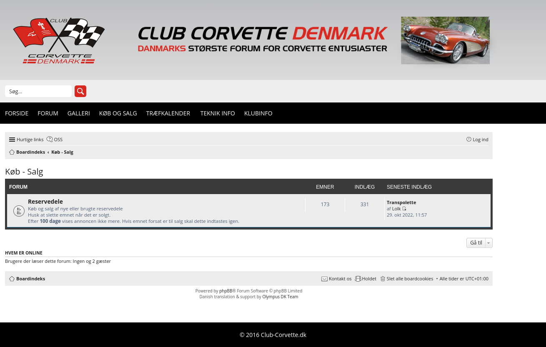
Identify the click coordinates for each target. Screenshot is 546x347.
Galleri (79, 113)
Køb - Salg (24, 171)
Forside (16, 113)
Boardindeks (30, 278)
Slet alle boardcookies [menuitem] (410, 278)
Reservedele (45, 201)
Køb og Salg (118, 113)
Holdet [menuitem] (369, 278)
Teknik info (217, 113)
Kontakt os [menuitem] (340, 278)
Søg (80, 91)
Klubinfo (258, 113)
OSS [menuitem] (58, 139)
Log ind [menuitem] (480, 139)
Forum (48, 113)
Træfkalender (168, 113)
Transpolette (401, 202)
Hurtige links (30, 139)
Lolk (396, 208)
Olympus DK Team (280, 297)
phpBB (225, 291)
